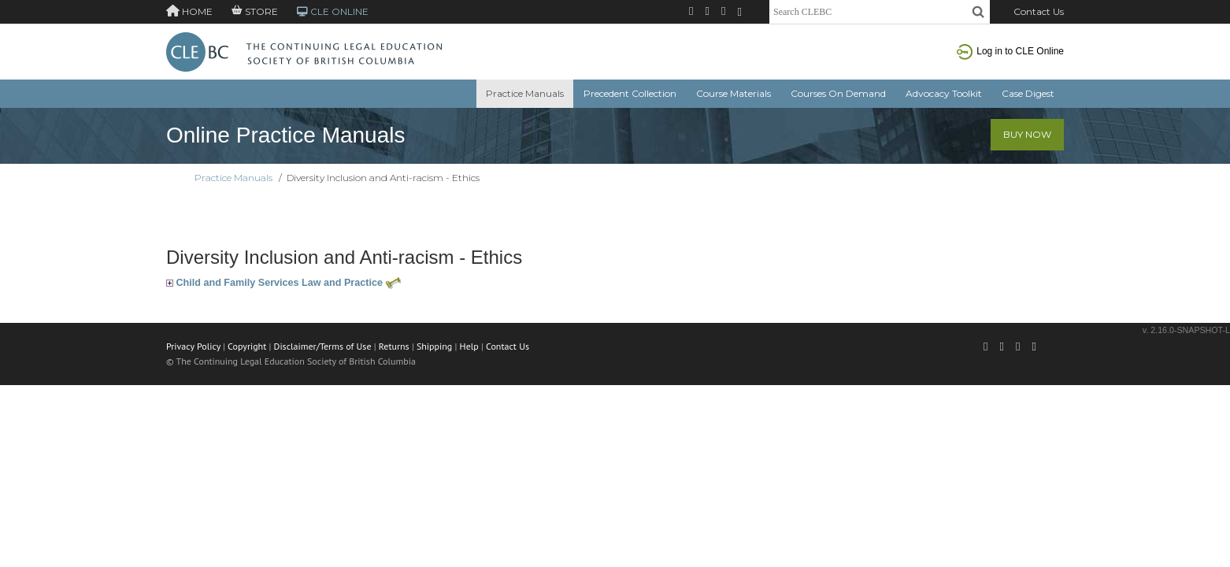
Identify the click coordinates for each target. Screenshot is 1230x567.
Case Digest (1028, 93)
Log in (1010, 51)
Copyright (247, 346)
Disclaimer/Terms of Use (323, 346)
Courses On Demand (838, 93)
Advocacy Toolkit (944, 93)
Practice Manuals (525, 93)
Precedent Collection (630, 93)
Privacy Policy (193, 346)
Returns (394, 346)
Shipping (434, 346)
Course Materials (733, 93)
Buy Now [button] (1027, 134)
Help (469, 346)
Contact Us (1038, 11)
